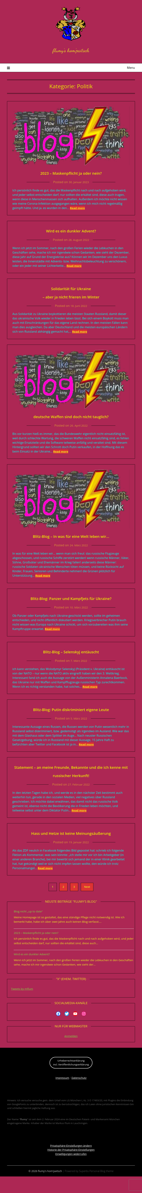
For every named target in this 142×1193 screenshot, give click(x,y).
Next (87, 903)
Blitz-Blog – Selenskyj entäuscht (71, 659)
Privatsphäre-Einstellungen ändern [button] (71, 1162)
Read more (77, 208)
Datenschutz (78, 1094)
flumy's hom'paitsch (71, 49)
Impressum (62, 1094)
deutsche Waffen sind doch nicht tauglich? (71, 416)
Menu (131, 68)
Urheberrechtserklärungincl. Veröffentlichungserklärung (71, 1079)
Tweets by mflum (22, 1005)
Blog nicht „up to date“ (28, 928)
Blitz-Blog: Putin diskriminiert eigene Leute (71, 717)
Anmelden (71, 1052)
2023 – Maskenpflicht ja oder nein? (71, 172)
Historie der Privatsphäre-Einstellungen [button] (70, 1166)
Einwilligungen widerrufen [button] (71, 1170)
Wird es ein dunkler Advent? (70, 230)
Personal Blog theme (101, 1187)
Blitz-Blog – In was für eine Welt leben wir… (71, 535)
